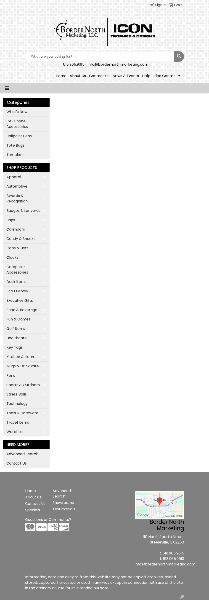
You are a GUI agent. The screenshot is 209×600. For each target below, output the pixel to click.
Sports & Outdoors (23, 384)
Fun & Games (18, 319)
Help (146, 75)
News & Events (126, 75)
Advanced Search (22, 454)
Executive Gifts (19, 300)
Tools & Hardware (22, 413)
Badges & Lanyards (23, 210)
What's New (16, 111)
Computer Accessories (17, 269)
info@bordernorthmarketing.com (118, 64)
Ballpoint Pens (19, 136)
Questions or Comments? (48, 519)
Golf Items (15, 328)
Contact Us (99, 75)
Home (61, 75)
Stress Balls (16, 394)
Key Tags (14, 347)
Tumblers (15, 154)
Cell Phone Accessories (17, 123)
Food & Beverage (21, 309)
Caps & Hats (17, 248)
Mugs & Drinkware (22, 366)
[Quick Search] (100, 56)
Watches (14, 431)
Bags (10, 220)
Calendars (15, 229)
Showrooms (63, 502)
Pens (10, 375)
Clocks (12, 257)
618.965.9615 (74, 64)
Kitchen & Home (20, 356)
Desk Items (16, 281)
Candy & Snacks (20, 238)
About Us (78, 75)
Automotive (16, 186)
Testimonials (63, 509)
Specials (32, 510)
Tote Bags (15, 145)
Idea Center (164, 75)
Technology (17, 403)
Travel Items (17, 422)
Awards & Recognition (17, 198)
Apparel (13, 177)
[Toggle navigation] (7, 88)
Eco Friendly (17, 291)
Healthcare (16, 338)
